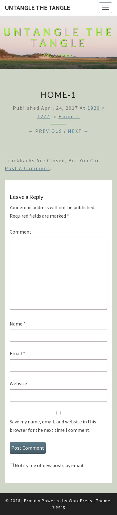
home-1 (69, 116)
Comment (20, 232)
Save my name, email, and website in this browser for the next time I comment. (53, 425)
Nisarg (58, 507)
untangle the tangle (37, 8)
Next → (78, 131)
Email (17, 353)
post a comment (27, 168)
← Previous (45, 131)
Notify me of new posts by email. (49, 465)
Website (18, 383)
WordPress (80, 500)
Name (18, 324)
